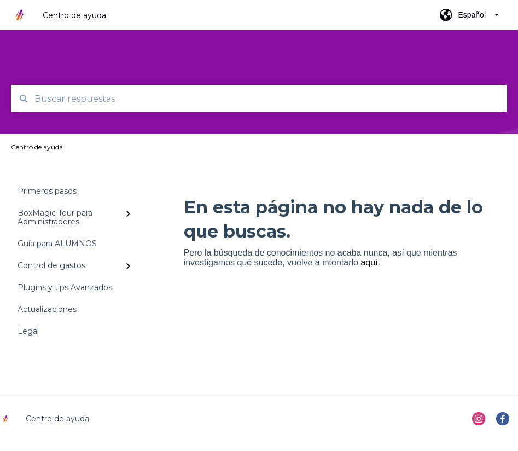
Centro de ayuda (74, 15)
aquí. (370, 262)
